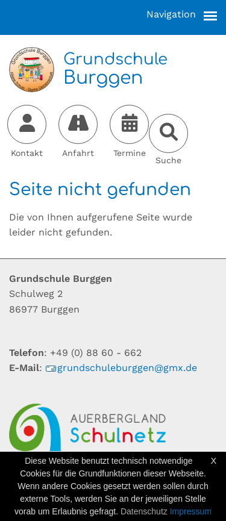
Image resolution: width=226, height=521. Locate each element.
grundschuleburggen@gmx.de (121, 367)
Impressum (191, 511)
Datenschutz (144, 511)
